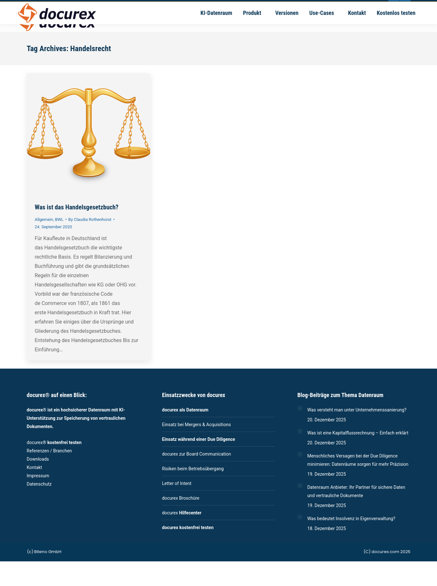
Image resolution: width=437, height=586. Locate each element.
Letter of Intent (176, 483)
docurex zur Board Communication (196, 454)
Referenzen (38, 450)
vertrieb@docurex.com (172, 6)
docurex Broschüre (180, 498)
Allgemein (44, 219)
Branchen (62, 450)
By (90, 219)
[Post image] (299, 408)
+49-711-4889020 (120, 6)
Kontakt (34, 467)
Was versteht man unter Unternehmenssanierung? (356, 409)
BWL (59, 219)
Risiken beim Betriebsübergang (193, 468)
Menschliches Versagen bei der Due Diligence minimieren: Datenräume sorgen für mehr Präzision (357, 460)
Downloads (38, 459)
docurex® (54, 442)
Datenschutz (39, 484)
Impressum (38, 475)
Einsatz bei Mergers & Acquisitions (196, 424)
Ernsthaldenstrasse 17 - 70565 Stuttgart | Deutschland (257, 6)
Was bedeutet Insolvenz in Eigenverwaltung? (351, 518)
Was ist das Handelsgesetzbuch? (77, 207)
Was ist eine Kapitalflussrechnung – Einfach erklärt (357, 432)
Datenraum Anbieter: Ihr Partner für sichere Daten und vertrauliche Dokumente (356, 491)
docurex (181, 512)
